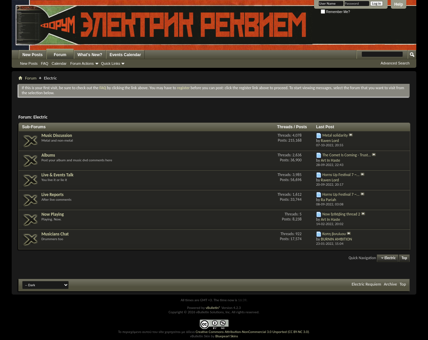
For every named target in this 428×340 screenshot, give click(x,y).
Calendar (59, 63)
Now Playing (52, 214)
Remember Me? (335, 12)
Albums (48, 155)
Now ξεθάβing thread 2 (341, 214)
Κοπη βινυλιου (334, 233)
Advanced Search (395, 63)
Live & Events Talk (57, 174)
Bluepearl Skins (226, 336)
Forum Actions (82, 63)
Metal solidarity (335, 135)
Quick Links (110, 63)
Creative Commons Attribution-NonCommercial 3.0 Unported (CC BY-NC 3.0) (252, 332)
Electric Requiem (366, 284)
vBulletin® (213, 308)
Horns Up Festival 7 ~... (341, 174)
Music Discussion (56, 135)
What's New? (90, 54)
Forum (60, 54)
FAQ (44, 63)
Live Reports (52, 194)
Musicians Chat (55, 233)
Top (404, 258)
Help (398, 4)
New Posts (32, 54)
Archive (390, 284)
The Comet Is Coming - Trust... (346, 155)
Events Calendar (125, 54)
